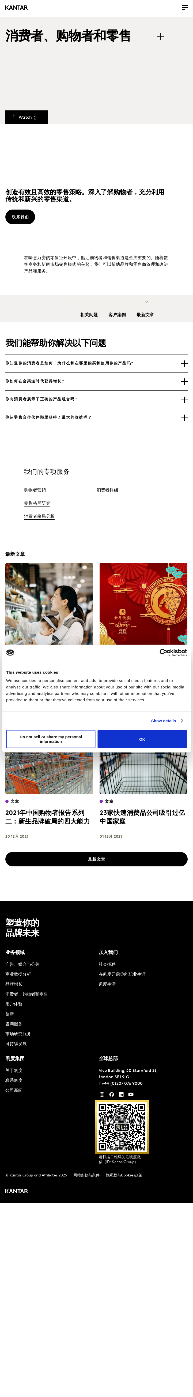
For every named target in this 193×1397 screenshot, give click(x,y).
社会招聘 (107, 965)
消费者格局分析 (39, 517)
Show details (163, 720)
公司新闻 (13, 1091)
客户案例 (117, 315)
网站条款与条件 (86, 1176)
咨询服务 (13, 1024)
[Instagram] (102, 1095)
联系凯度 (13, 1081)
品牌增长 (13, 984)
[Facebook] (111, 1095)
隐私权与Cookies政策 (124, 1176)
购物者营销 (35, 490)
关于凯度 (13, 1071)
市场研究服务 (18, 1034)
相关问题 (89, 315)
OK (142, 739)
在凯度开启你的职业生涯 (122, 975)
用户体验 (13, 1004)
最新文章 (145, 315)
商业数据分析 (18, 975)
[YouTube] (121, 1095)
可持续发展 (16, 1044)
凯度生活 (107, 984)
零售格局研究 (37, 503)
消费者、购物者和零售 (26, 994)
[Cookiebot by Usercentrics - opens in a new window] (163, 653)
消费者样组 (108, 490)
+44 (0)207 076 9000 (122, 1084)
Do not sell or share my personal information (51, 739)
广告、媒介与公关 (22, 965)
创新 (9, 1014)
